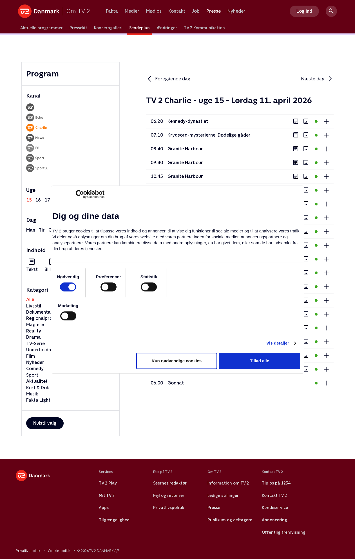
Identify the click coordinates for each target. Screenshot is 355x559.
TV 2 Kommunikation (204, 28)
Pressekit (78, 28)
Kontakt (176, 11)
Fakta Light (38, 400)
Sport (32, 375)
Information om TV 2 (228, 483)
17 (47, 200)
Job (196, 11)
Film (30, 356)
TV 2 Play (108, 483)
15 (29, 200)
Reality (33, 331)
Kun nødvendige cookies (177, 360)
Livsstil (33, 306)
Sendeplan (139, 28)
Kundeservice (275, 507)
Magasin (35, 324)
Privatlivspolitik (168, 507)
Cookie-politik (59, 551)
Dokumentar (39, 312)
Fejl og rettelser (168, 495)
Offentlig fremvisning (283, 532)
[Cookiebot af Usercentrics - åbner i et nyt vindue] (79, 194)
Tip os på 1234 (276, 483)
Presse (213, 11)
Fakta (112, 11)
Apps (104, 507)
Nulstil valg (45, 423)
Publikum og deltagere (229, 520)
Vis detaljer (277, 343)
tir (42, 230)
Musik (32, 394)
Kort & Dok (37, 387)
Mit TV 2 (107, 495)
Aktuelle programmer (41, 28)
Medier (132, 11)
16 (38, 200)
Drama (33, 337)
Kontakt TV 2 (274, 495)
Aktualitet (37, 381)
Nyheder (236, 11)
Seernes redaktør (170, 483)
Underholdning (41, 349)
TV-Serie (35, 343)
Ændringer (167, 28)
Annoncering (274, 520)
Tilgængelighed (114, 520)
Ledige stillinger (223, 495)
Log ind (304, 11)
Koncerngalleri (108, 28)
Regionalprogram (45, 318)
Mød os (154, 11)
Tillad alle (259, 360)
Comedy (35, 368)
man (30, 230)
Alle (30, 299)
